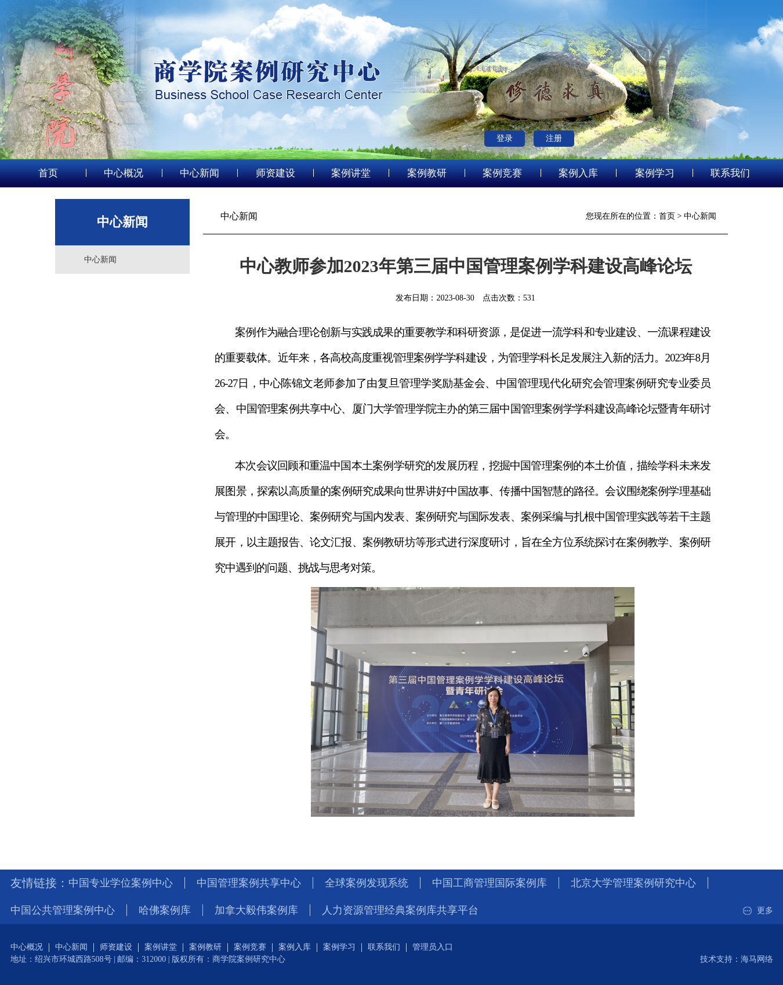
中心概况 (123, 173)
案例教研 (427, 173)
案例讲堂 (351, 173)
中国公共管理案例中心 (62, 910)
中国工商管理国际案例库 (489, 883)
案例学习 (655, 173)
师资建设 (275, 173)
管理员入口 (432, 947)
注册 (554, 138)
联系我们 (730, 173)
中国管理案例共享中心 (249, 883)
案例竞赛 (502, 173)
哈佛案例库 (165, 910)
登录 (504, 138)
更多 (756, 910)
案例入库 (578, 173)
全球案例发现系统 (366, 883)
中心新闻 (199, 173)
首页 (48, 173)
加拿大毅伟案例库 (256, 910)
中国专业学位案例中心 (120, 883)
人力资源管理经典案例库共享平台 (400, 910)
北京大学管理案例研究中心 (633, 883)
